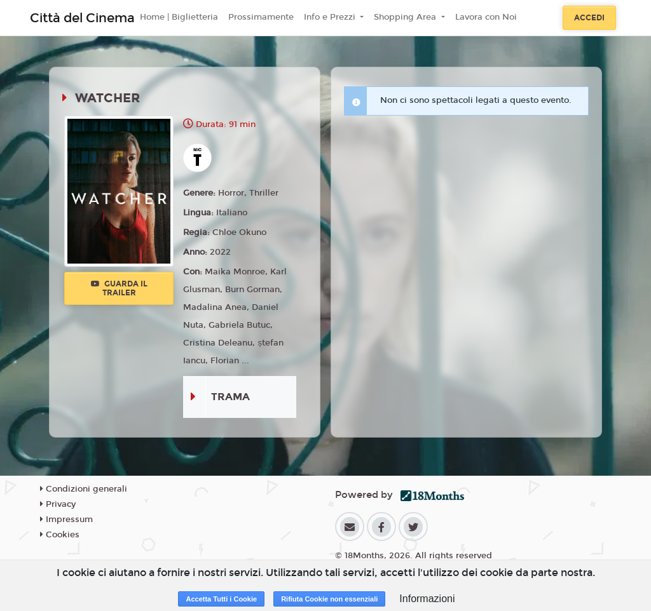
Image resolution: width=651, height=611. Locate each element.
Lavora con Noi (486, 17)
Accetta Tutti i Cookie (221, 599)
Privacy (58, 504)
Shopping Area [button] (406, 17)
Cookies (59, 535)
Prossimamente (261, 17)
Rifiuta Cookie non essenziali (329, 599)
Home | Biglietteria (179, 17)
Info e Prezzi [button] (331, 17)
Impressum (66, 519)
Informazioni (427, 598)
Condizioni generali (83, 489)
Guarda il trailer (119, 288)
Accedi (589, 17)
